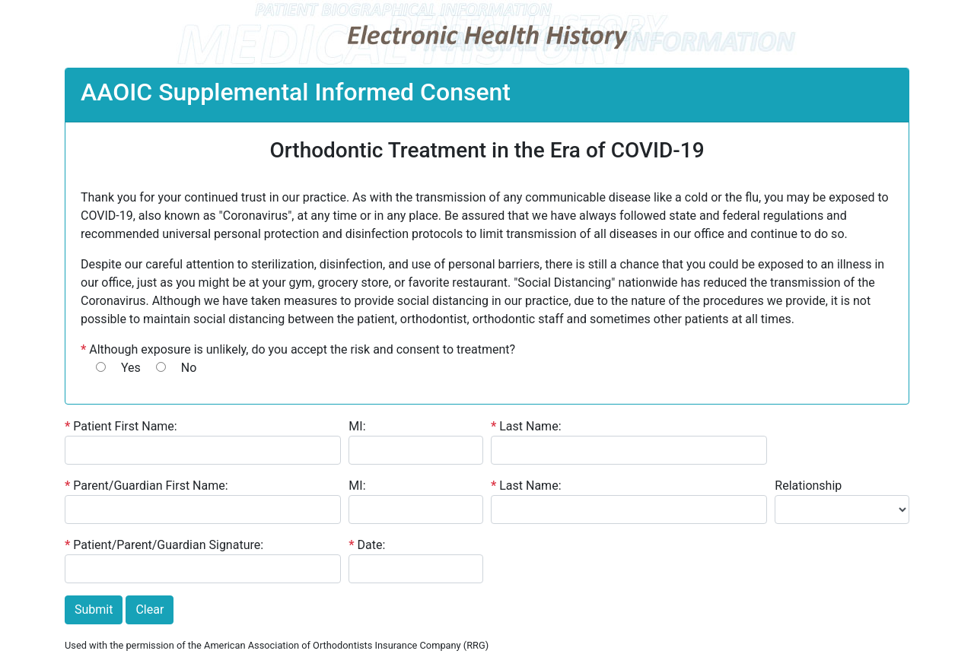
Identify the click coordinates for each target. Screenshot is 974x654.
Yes (131, 367)
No (189, 367)
